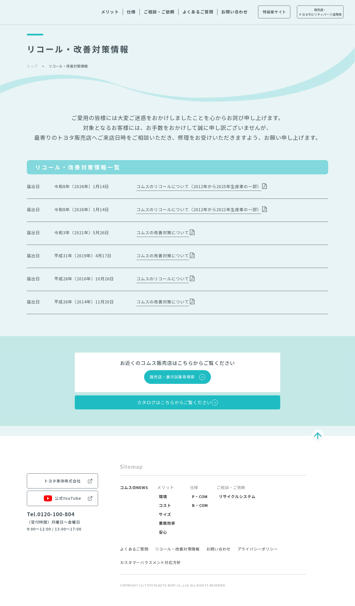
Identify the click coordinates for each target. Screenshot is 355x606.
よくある (197, 12)
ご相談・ (159, 12)
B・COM (201, 513)
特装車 (274, 12)
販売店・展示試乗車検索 (172, 376)
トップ (32, 66)
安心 (165, 540)
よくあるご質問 (134, 557)
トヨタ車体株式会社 (62, 510)
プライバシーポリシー (257, 557)
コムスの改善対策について (162, 232)
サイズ (167, 522)
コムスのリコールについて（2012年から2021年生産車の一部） (198, 209)
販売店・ (320, 11)
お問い (234, 12)
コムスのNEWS (135, 495)
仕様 (131, 12)
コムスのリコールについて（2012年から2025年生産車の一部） (198, 186)
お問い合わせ (218, 557)
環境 (165, 504)
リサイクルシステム (239, 504)
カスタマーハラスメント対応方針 (150, 570)
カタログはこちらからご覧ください (172, 407)
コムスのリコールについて (162, 278)
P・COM (201, 504)
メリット (110, 12)
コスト (167, 513)
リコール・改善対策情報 (177, 557)
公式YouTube (62, 528)
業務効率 (170, 531)
